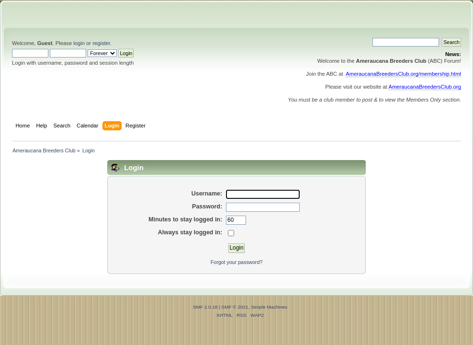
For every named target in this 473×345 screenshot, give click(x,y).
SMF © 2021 (235, 307)
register (101, 43)
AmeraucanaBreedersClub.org (424, 87)
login (79, 43)
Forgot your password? (236, 262)
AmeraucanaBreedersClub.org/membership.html (403, 74)
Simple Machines (269, 307)
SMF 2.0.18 (205, 307)
